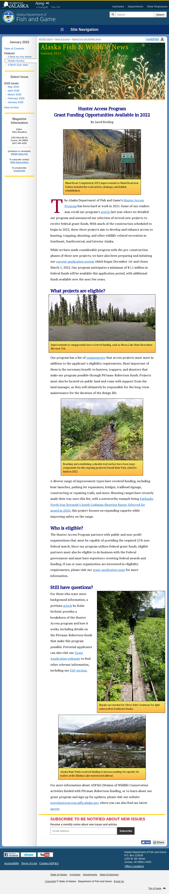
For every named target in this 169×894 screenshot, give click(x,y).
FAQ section (78, 670)
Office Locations (134, 866)
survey (54, 809)
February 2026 (16, 98)
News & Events (62, 39)
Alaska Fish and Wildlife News (86, 39)
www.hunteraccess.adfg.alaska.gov (74, 803)
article (106, 212)
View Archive (11, 107)
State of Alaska (17, 5)
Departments (135, 6)
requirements (95, 357)
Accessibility (11, 863)
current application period (75, 261)
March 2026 (14, 94)
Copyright (50, 881)
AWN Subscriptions (19, 162)
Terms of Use (29, 863)
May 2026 (13, 86)
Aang (39, 3)
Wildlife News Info (19, 154)
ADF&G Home (46, 39)
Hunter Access (16, 60)
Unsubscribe (19, 170)
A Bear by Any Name (20, 56)
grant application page (109, 570)
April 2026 (13, 90)
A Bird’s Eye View (18, 64)
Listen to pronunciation (47, 3)
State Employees (157, 6)
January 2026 (15, 102)
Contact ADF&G (49, 863)
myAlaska (118, 6)
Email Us (119, 881)
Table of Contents (14, 48)
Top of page (154, 888)
